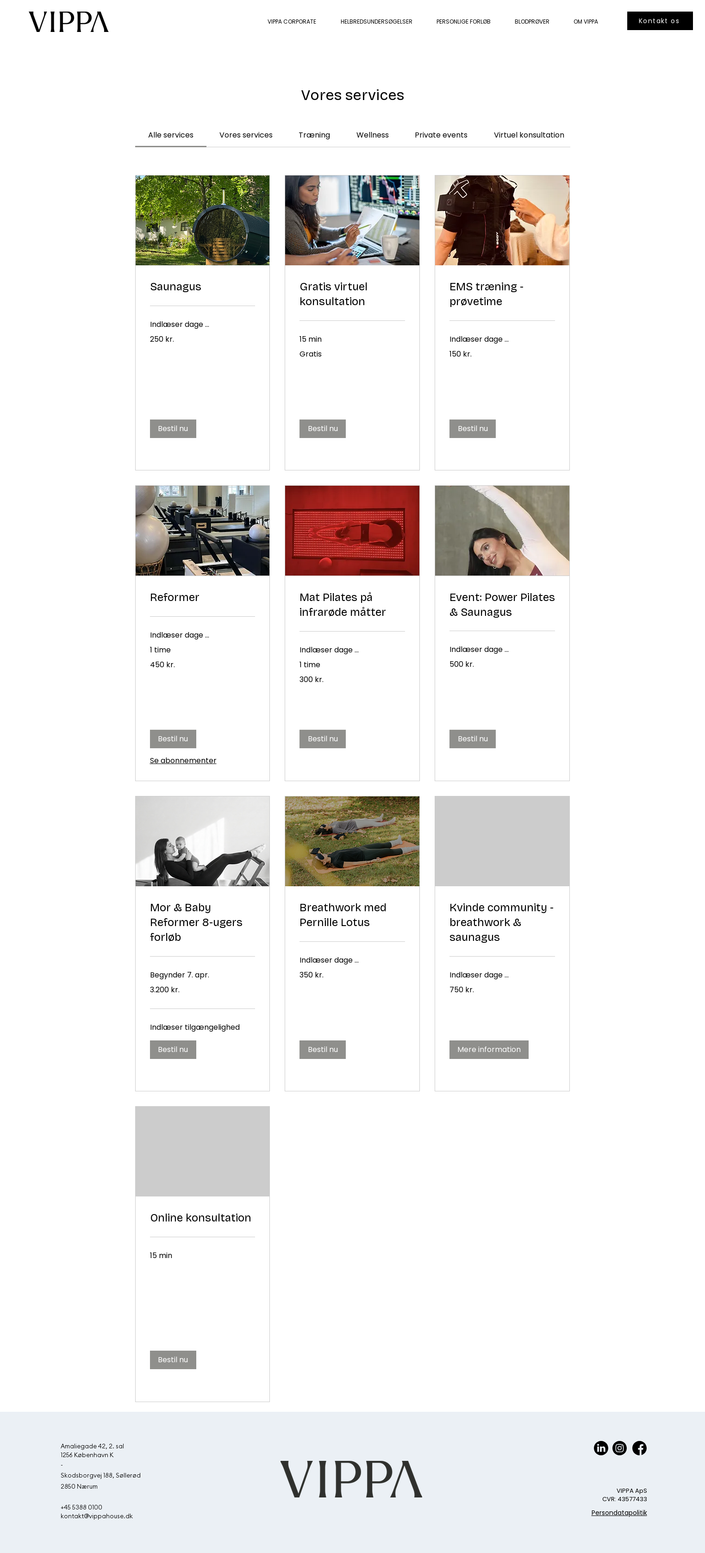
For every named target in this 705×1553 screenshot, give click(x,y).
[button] (173, 429)
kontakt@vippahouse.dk (97, 1516)
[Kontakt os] (660, 21)
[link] (170, 135)
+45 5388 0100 (81, 1507)
